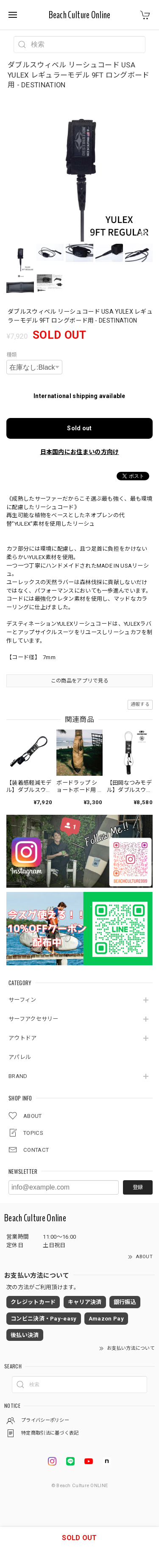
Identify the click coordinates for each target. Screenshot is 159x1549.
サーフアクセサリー (33, 1019)
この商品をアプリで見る (79, 681)
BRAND (18, 1076)
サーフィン (22, 1000)
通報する (140, 704)
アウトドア (22, 1038)
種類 (11, 355)
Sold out (79, 428)
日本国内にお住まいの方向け (79, 452)
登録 (138, 1187)
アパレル (19, 1057)
